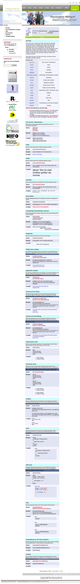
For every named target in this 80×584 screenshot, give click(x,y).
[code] (31, 95)
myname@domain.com (38, 265)
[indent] (32, 77)
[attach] (32, 105)
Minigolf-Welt (30, 29)
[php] (32, 98)
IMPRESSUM (13, 581)
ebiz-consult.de (32, 581)
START (24, 8)
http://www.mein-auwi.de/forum (40, 286)
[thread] (32, 85)
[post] (31, 87)
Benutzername (36, 30)
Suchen (42, 37)
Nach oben (76, 574)
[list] (32, 90)
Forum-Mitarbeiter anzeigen (13, 29)
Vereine (47, 8)
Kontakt (8, 28)
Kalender (8, 34)
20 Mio (35, 8)
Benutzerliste (9, 33)
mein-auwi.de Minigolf (63, 574)
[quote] (32, 100)
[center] (35, 75)
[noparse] (31, 103)
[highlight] (31, 72)
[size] (31, 67)
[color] (31, 65)
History (41, 8)
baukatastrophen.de (45, 581)
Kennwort (35, 32)
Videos (29, 8)
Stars (52, 8)
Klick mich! (35, 312)
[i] (31, 62)
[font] (32, 70)
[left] (28, 75)
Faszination (59, 8)
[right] (31, 75)
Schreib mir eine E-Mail (38, 266)
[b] (30, 62)
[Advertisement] (68, 34)
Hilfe (7, 31)
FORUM (74, 9)
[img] (32, 92)
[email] (31, 80)
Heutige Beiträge (10, 36)
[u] (33, 62)
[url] (32, 82)
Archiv (71, 574)
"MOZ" (66, 8)
